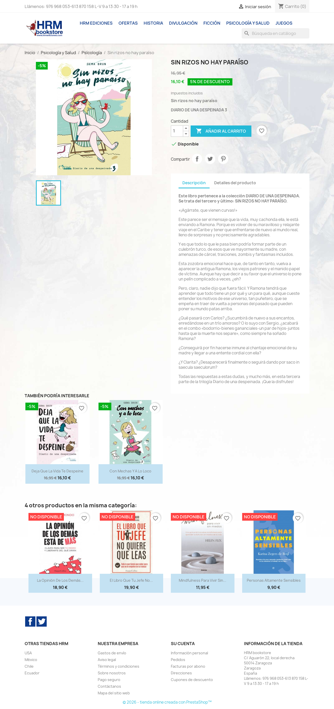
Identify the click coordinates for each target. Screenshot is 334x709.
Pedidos (178, 659)
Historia (153, 23)
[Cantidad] (177, 131)
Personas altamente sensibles (274, 580)
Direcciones (181, 673)
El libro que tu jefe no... (131, 580)
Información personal (189, 652)
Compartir (197, 159)
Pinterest (223, 159)
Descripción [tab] (194, 183)
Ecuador (32, 673)
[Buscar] (275, 33)
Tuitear (210, 159)
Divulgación (183, 23)
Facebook (30, 621)
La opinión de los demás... (60, 580)
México (31, 659)
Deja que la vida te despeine (57, 471)
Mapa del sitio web (114, 693)
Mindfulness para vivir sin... (202, 580)
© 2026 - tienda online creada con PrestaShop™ (167, 702)
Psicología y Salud (248, 23)
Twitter (41, 621)
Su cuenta (183, 643)
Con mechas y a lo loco (130, 471)
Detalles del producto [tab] (235, 183)
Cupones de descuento (192, 679)
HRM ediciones (96, 23)
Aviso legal (107, 659)
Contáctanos (109, 686)
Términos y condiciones (118, 666)
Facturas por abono (188, 666)
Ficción (211, 23)
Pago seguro (109, 679)
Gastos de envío (112, 652)
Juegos (284, 23)
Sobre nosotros (112, 673)
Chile (29, 666)
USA (28, 652)
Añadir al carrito (221, 131)
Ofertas (128, 23)
